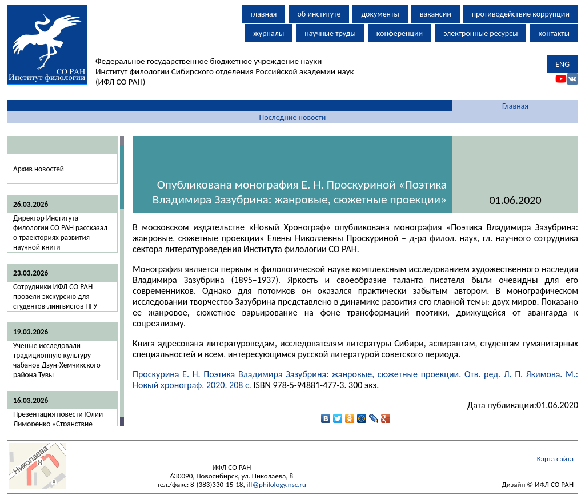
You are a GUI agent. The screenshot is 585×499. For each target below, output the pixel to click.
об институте (318, 14)
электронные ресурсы (480, 33)
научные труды (330, 33)
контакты (554, 33)
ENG (562, 64)
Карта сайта (555, 458)
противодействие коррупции (521, 14)
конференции (399, 33)
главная (264, 14)
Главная (515, 106)
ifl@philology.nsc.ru (276, 484)
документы (380, 14)
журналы (268, 33)
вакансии (435, 14)
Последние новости (292, 117)
